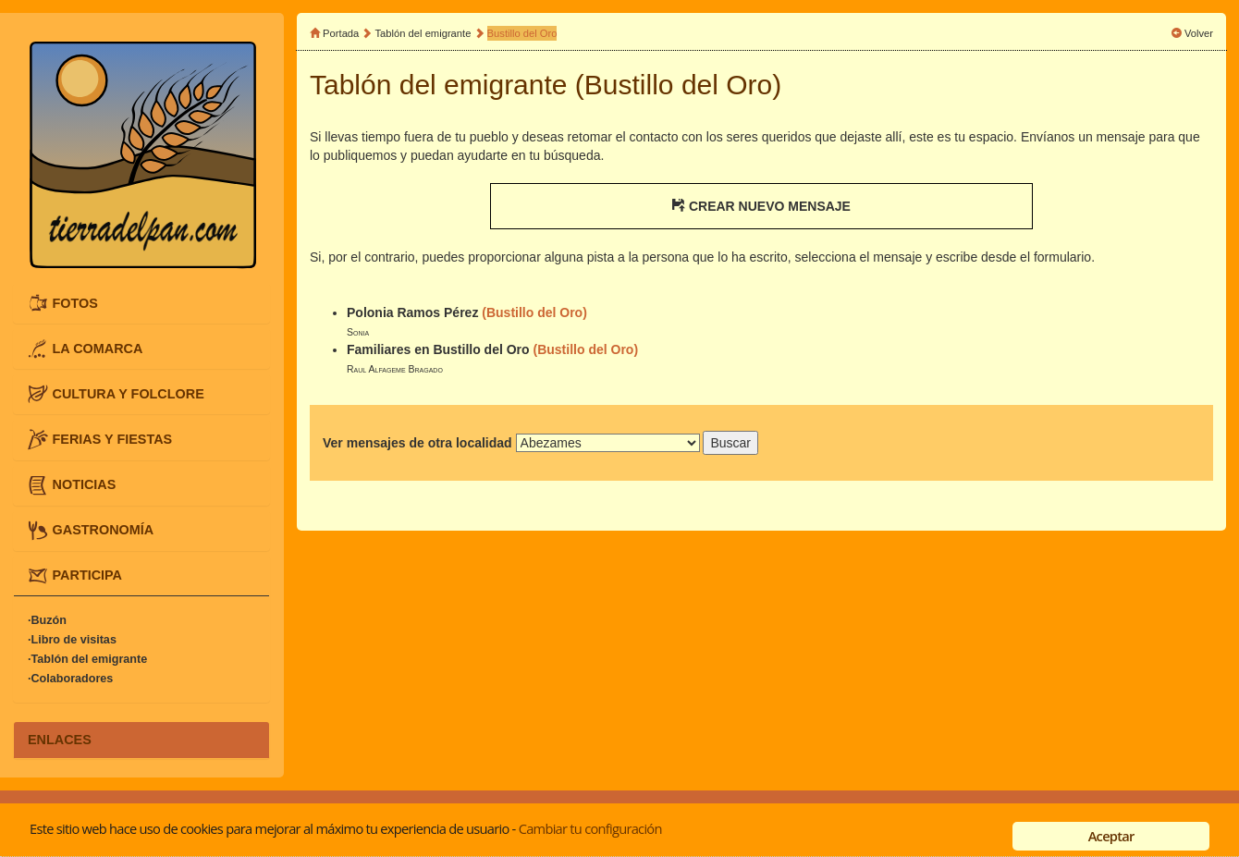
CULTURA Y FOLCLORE (128, 393)
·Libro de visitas (72, 639)
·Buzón (47, 620)
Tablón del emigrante (423, 33)
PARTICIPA (87, 575)
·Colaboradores (70, 678)
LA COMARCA (98, 347)
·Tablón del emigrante (87, 659)
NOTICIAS (85, 484)
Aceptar (1111, 835)
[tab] (141, 303)
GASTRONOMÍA (103, 529)
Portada (341, 33)
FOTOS (75, 302)
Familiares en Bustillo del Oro (438, 349)
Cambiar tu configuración (590, 828)
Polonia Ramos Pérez (412, 312)
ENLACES (60, 739)
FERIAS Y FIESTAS (113, 439)
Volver (1198, 33)
